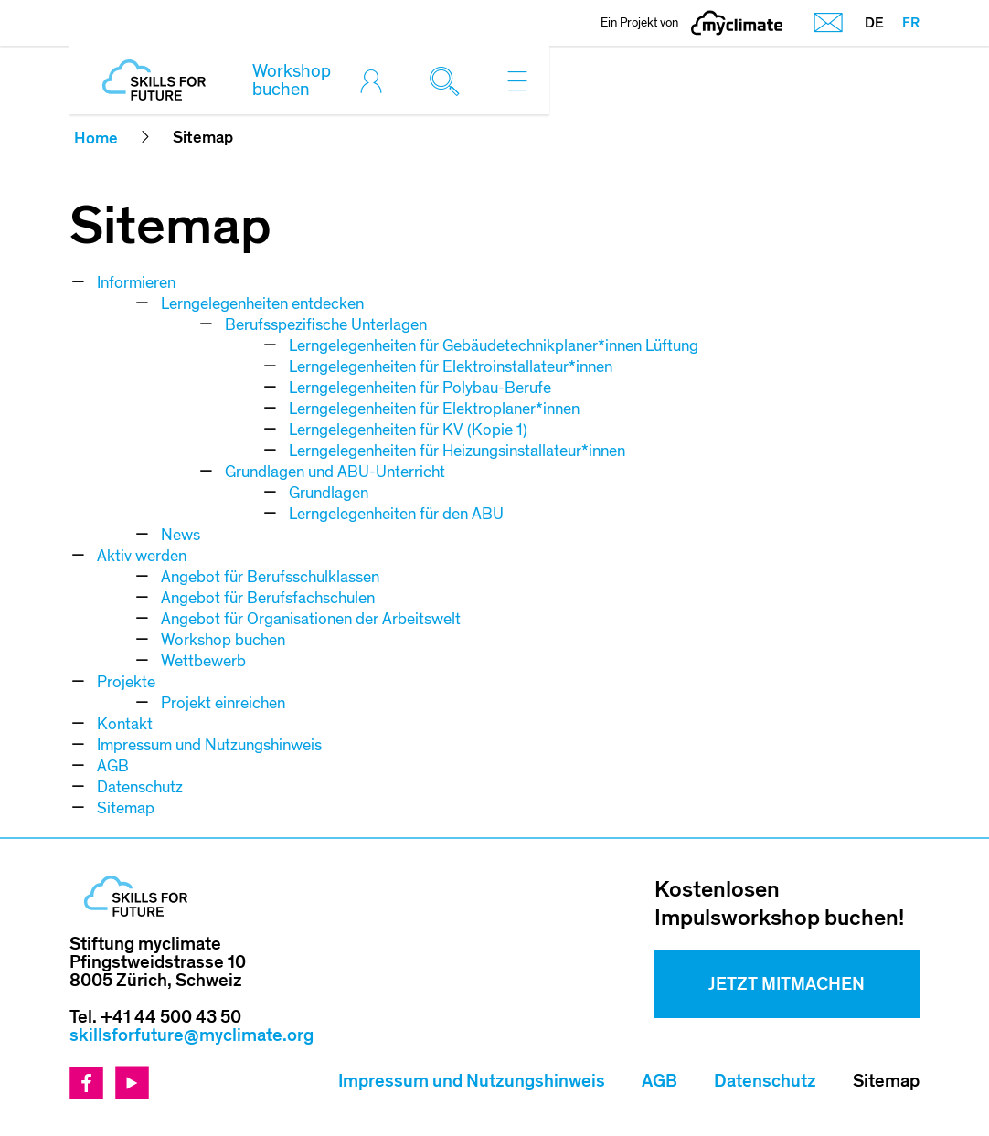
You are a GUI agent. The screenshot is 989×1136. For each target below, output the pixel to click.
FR (911, 23)
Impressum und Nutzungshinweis (471, 1081)
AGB (659, 1081)
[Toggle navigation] (517, 80)
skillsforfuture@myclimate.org (191, 1035)
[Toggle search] (448, 80)
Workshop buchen (291, 80)
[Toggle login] (375, 80)
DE (874, 23)
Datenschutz (765, 1081)
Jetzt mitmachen (786, 984)
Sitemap (886, 1081)
